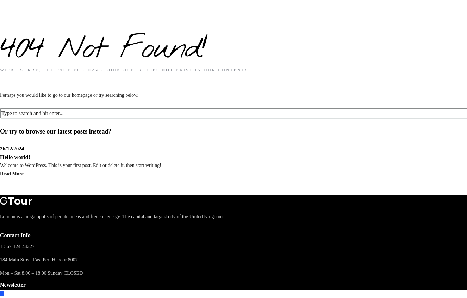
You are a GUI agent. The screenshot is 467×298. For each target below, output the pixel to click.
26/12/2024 (12, 148)
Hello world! (15, 157)
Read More (12, 173)
